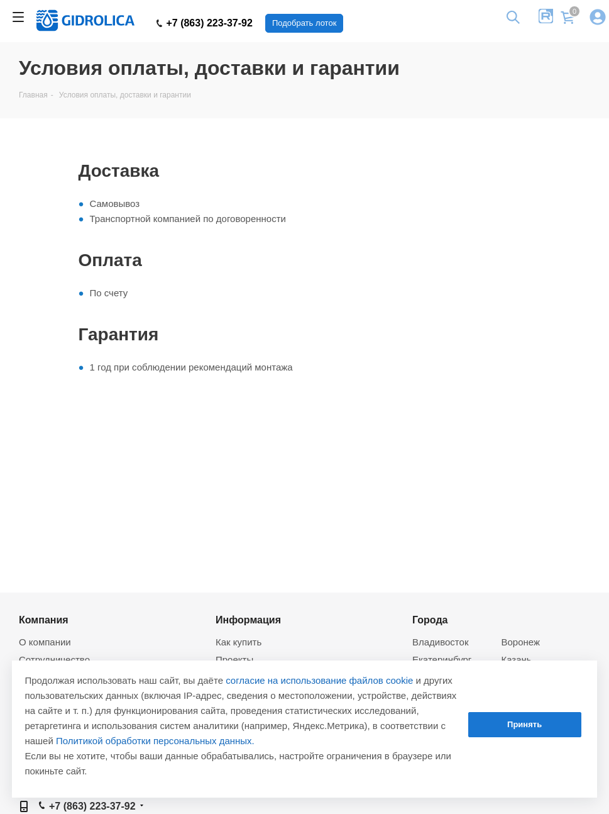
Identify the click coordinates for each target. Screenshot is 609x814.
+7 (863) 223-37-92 (204, 23)
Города (430, 619)
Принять (524, 724)
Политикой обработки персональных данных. (155, 740)
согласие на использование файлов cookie (319, 680)
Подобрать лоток (304, 23)
